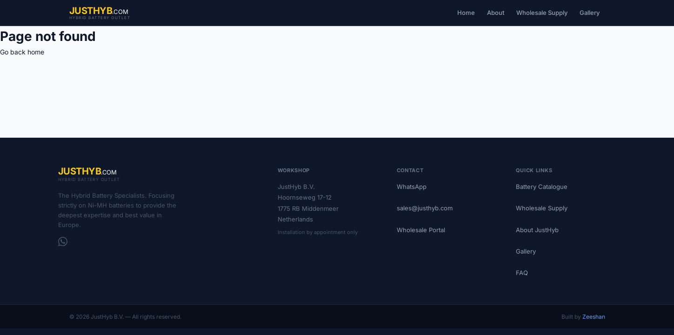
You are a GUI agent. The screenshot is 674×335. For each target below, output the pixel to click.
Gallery (590, 12)
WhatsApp (412, 186)
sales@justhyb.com (425, 208)
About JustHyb (537, 230)
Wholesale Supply (541, 12)
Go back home (22, 52)
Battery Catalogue (541, 186)
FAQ (522, 272)
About (495, 12)
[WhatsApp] (62, 241)
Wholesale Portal (421, 230)
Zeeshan (593, 316)
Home (466, 12)
